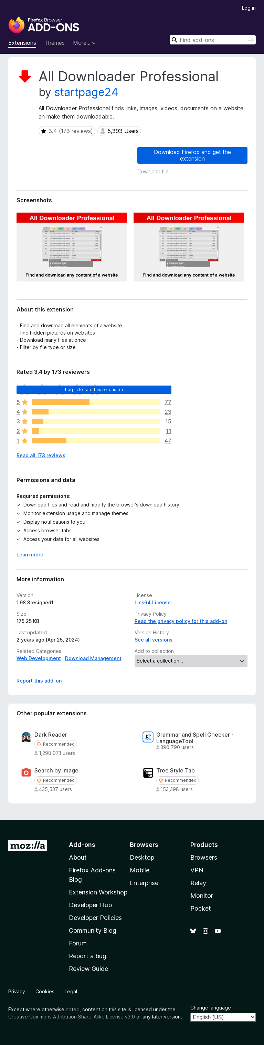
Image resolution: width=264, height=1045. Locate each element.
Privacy (16, 991)
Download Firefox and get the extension (192, 155)
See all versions (153, 640)
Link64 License (153, 602)
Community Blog (92, 930)
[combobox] (213, 39)
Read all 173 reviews (41, 455)
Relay (198, 883)
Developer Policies (95, 917)
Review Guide (88, 968)
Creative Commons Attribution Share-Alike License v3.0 (71, 1017)
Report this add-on (39, 681)
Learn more (30, 554)
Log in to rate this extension (94, 389)
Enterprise (144, 883)
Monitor (201, 895)
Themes (54, 42)
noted (73, 1009)
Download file (153, 171)
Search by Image (56, 770)
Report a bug (87, 956)
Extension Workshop (98, 892)
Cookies (44, 991)
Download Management (93, 658)
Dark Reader (50, 734)
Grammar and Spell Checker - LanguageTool (195, 738)
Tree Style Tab (175, 770)
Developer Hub (90, 905)
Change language (210, 1008)
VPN (196, 870)
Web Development (39, 658)
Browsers (203, 857)
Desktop (142, 857)
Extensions (22, 42)
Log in (249, 8)
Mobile (139, 870)
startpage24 (86, 92)
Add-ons (82, 844)
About (78, 857)
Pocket (200, 908)
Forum (78, 943)
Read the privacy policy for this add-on (181, 621)
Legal (71, 991)
